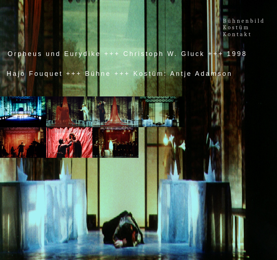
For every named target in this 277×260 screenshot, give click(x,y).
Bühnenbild (244, 21)
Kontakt (237, 34)
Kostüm (237, 27)
